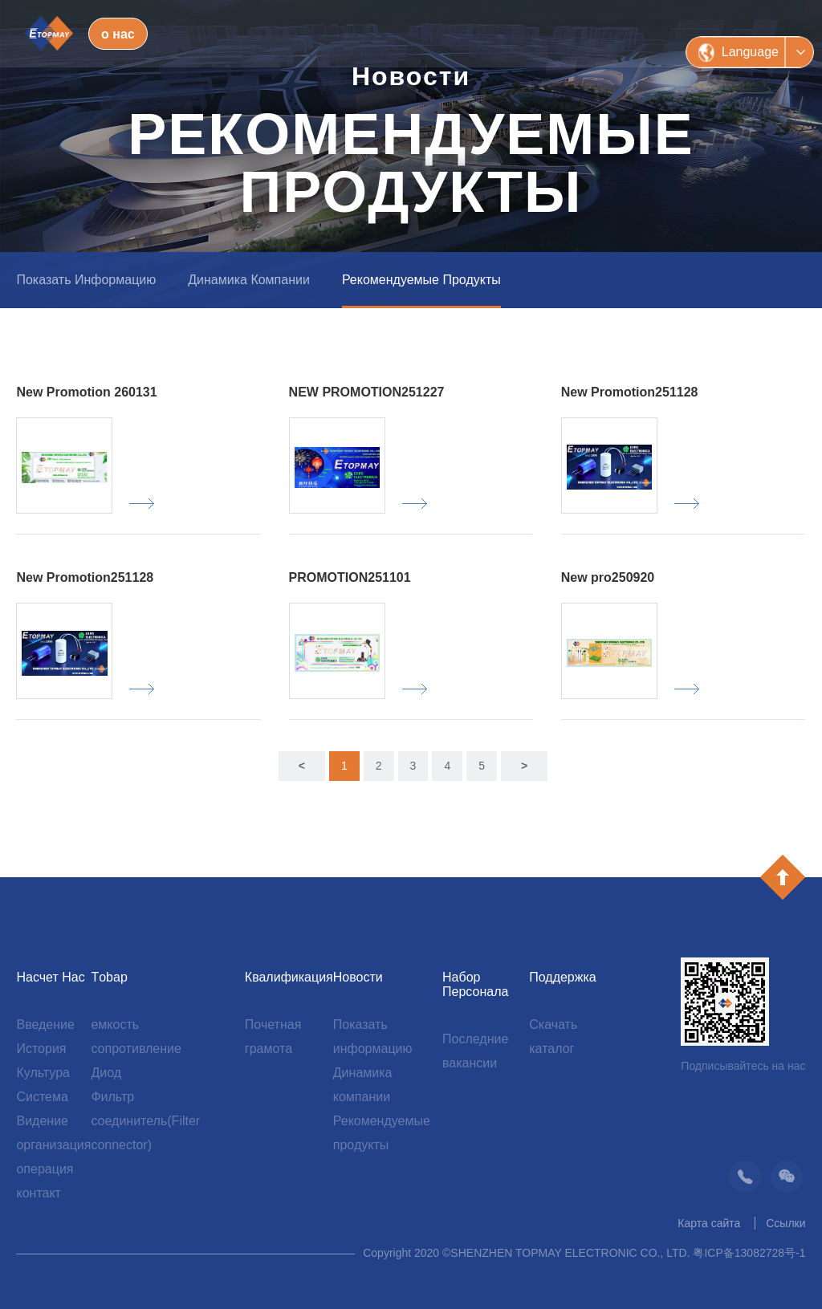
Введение (45, 1024)
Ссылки (785, 1223)
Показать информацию (86, 280)
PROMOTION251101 (350, 577)
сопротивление (136, 1048)
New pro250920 (608, 577)
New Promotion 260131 (86, 392)
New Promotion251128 (629, 392)
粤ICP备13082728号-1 (749, 1252)
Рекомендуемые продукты (421, 280)
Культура (43, 1072)
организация (53, 1145)
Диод (106, 1072)
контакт (38, 1193)
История (41, 1048)
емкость (115, 1024)
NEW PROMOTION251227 (367, 392)
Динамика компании (249, 280)
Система (41, 1097)
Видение (42, 1121)
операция (44, 1169)
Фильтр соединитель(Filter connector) (145, 1121)
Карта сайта (709, 1223)
